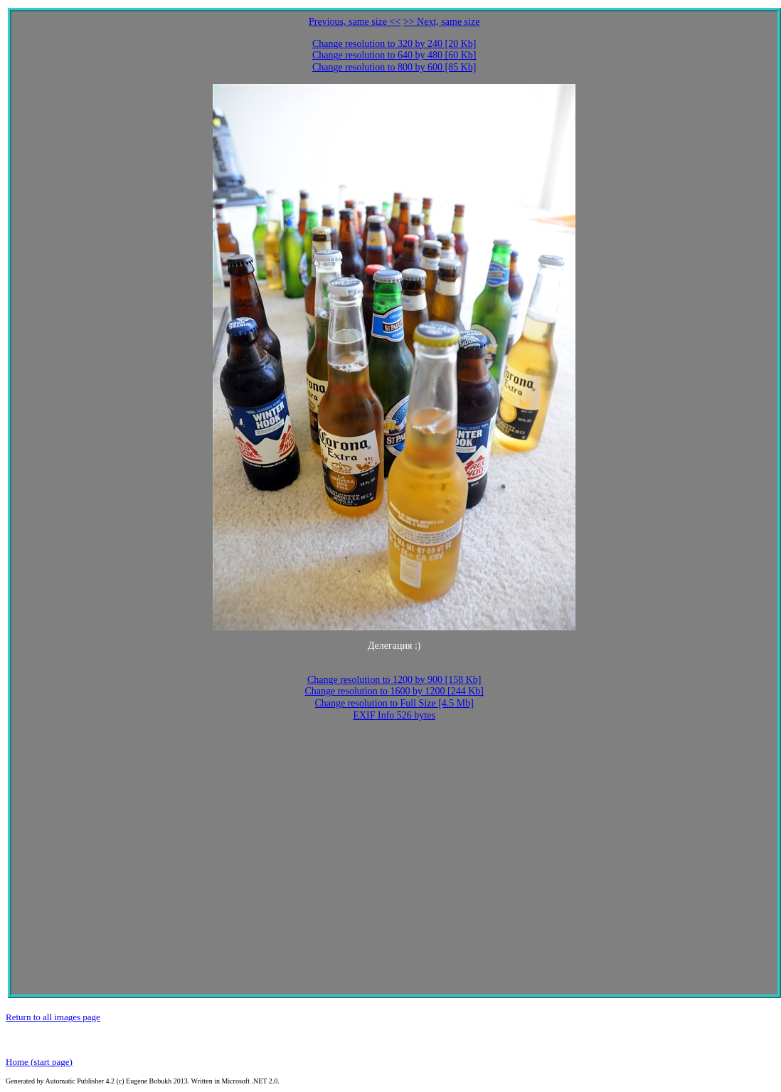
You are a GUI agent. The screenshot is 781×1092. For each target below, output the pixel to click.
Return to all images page (53, 1017)
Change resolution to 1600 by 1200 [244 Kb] (394, 691)
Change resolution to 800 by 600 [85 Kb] (394, 67)
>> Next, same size (441, 21)
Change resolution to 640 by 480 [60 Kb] (394, 55)
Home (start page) (39, 1061)
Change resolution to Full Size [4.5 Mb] (394, 703)
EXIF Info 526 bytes (394, 715)
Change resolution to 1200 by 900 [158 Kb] (394, 679)
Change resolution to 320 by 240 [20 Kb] (394, 43)
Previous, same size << (354, 21)
